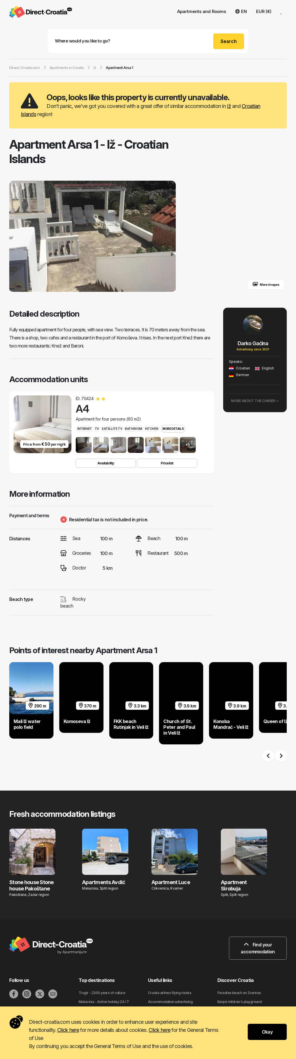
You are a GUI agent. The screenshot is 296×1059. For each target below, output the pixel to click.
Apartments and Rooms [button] (201, 11)
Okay (267, 1032)
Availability (105, 463)
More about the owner (255, 401)
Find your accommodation (258, 948)
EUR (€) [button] (263, 11)
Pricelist (167, 463)
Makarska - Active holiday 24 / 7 (104, 1002)
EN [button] (241, 11)
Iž (229, 106)
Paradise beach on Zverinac (239, 993)
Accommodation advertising (170, 1002)
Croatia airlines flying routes (169, 993)
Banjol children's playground (239, 1002)
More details (173, 428)
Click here (68, 1030)
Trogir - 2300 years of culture (102, 993)
